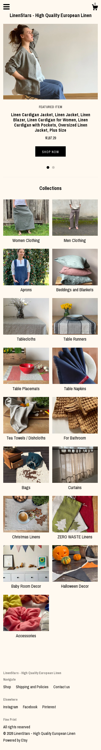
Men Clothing (75, 237)
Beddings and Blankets (75, 287)
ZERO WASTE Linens (75, 534)
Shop (7, 686)
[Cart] (95, 8)
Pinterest (49, 706)
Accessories (26, 632)
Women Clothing (26, 237)
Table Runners (75, 336)
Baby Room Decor (26, 583)
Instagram (11, 706)
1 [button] (48, 167)
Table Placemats (26, 385)
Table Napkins (75, 385)
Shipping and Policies (32, 686)
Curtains (75, 484)
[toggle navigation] (6, 6)
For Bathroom (75, 435)
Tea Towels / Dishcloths (26, 435)
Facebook (30, 706)
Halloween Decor (75, 583)
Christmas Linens (26, 534)
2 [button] (53, 167)
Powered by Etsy (15, 740)
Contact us (61, 686)
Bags (26, 484)
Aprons (26, 287)
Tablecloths (26, 336)
